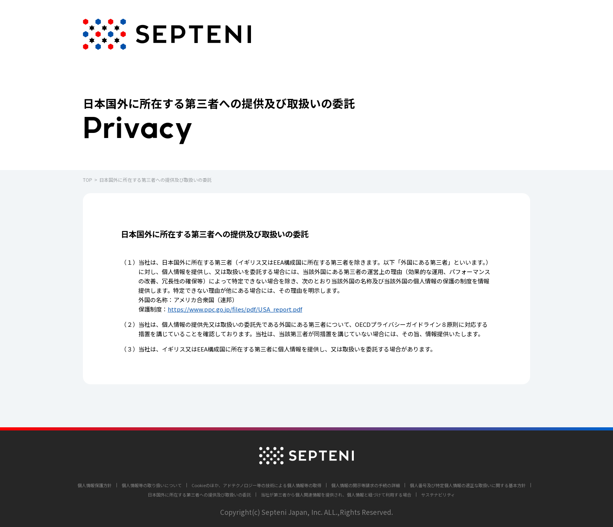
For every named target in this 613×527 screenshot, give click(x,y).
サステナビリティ (438, 494)
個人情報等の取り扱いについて (152, 485)
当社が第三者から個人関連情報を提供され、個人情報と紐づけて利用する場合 (336, 494)
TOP (87, 179)
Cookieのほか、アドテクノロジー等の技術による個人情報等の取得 (256, 485)
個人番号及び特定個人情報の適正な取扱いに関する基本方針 (468, 485)
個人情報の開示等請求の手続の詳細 (365, 485)
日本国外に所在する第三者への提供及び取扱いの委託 (199, 494)
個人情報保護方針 (94, 485)
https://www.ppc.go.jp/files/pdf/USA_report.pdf (235, 309)
